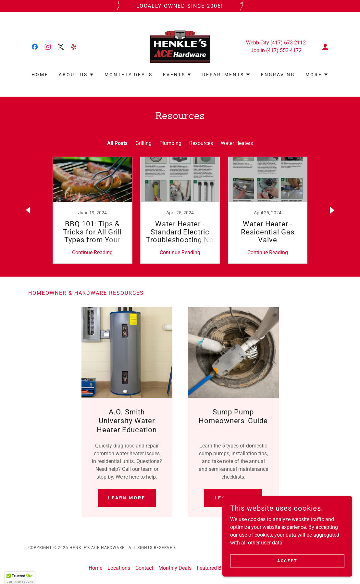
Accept (287, 560)
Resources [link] (201, 143)
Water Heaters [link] (237, 143)
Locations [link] (118, 568)
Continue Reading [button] (92, 252)
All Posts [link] (117, 143)
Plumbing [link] (170, 143)
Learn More (127, 497)
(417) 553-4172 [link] (284, 50)
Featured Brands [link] (215, 568)
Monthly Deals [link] (129, 74)
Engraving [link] (278, 74)
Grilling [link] (143, 143)
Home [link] (39, 74)
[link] (34, 46)
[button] (325, 46)
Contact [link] (144, 568)
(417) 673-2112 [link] (288, 43)
